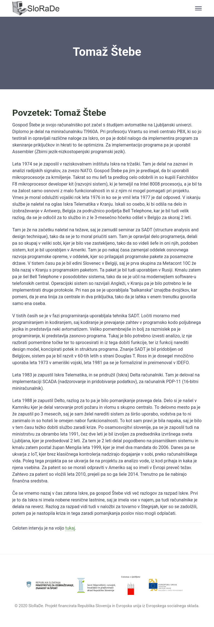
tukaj (70, 528)
